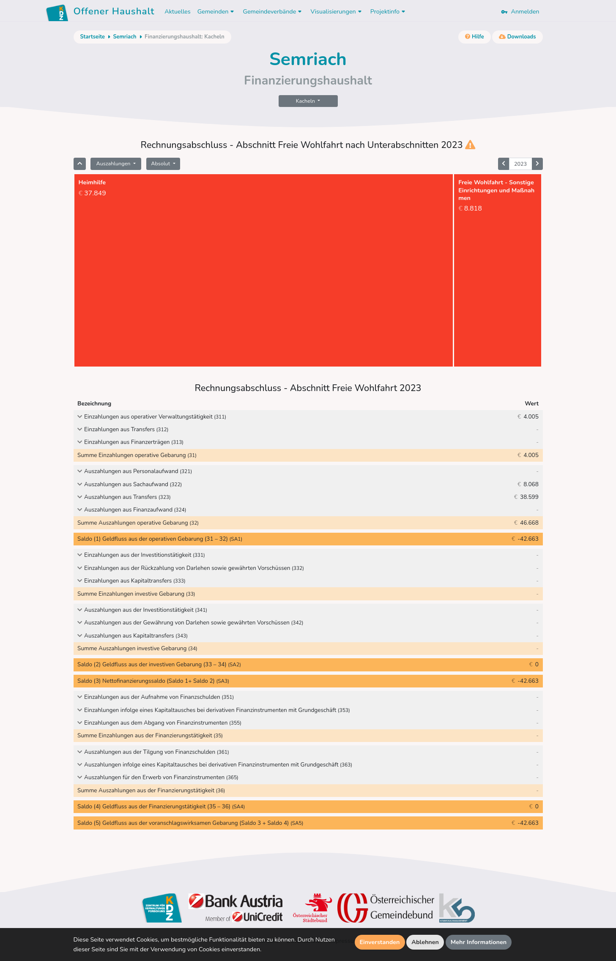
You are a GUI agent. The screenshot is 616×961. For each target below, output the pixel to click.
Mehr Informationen (479, 942)
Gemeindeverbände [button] (273, 11)
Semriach (124, 37)
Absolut (161, 163)
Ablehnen (425, 942)
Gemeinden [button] (216, 11)
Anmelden (520, 11)
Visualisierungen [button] (336, 11)
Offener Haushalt (114, 12)
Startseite (92, 37)
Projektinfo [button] (388, 11)
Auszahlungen (113, 163)
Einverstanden (380, 942)
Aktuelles (177, 11)
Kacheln (306, 100)
